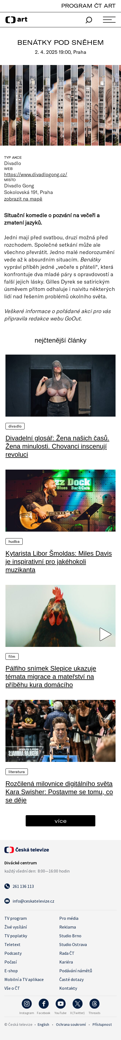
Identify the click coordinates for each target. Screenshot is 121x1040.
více (61, 820)
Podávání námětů (75, 970)
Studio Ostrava (73, 944)
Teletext (12, 944)
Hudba (14, 541)
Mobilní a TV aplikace (24, 979)
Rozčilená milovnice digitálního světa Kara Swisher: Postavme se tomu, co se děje (59, 792)
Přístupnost (102, 1024)
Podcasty (13, 953)
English (43, 1024)
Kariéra (66, 962)
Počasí (10, 962)
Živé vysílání (15, 927)
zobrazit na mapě (23, 199)
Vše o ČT (12, 988)
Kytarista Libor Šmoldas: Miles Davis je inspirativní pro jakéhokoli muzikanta (58, 561)
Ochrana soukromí (71, 1024)
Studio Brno (70, 935)
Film (12, 656)
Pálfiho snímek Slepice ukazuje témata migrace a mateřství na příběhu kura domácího (50, 676)
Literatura (16, 771)
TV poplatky (15, 935)
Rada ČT (67, 953)
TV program (15, 918)
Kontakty (68, 988)
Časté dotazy (71, 979)
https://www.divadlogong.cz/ (35, 174)
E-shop (11, 970)
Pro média (68, 918)
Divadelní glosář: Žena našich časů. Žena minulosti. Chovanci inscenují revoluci (57, 446)
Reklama (67, 927)
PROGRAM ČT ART (88, 5)
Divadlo (15, 426)
